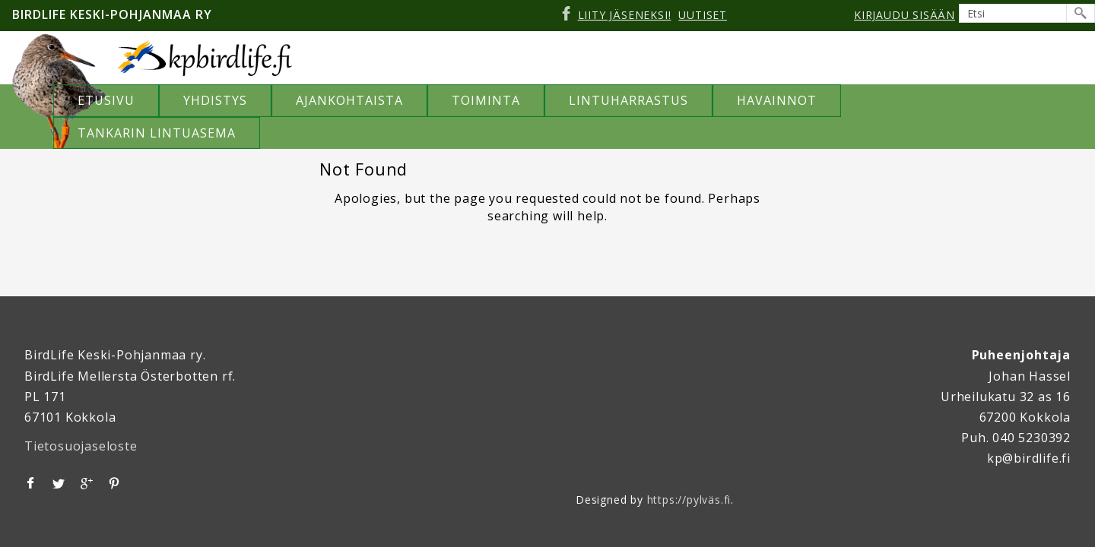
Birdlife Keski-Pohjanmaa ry (112, 14)
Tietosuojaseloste (81, 445)
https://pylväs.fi (689, 499)
